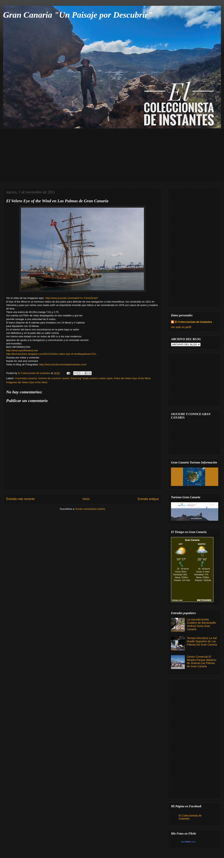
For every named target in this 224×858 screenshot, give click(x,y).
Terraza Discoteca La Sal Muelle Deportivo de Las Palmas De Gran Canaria (202, 641)
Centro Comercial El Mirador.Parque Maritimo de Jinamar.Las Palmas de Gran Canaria (201, 661)
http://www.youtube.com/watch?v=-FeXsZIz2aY (72, 298)
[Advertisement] (115, 155)
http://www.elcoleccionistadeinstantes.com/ (62, 364)
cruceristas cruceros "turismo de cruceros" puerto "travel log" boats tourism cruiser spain (64, 378)
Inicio (86, 499)
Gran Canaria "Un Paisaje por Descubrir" (78, 15)
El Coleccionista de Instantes (193, 321)
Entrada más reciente (20, 499)
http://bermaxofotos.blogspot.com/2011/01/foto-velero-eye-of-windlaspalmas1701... (52, 353)
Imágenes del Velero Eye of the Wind (26, 382)
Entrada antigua (148, 499)
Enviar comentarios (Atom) (90, 508)
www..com (188, 842)
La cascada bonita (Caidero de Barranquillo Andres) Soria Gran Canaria (201, 624)
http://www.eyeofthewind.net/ (22, 350)
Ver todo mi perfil (181, 327)
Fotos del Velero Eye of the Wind (132, 378)
